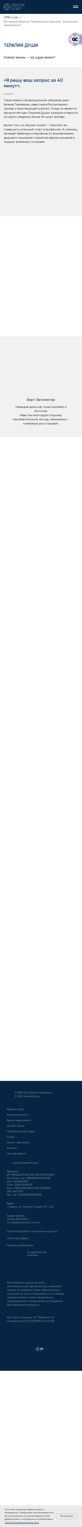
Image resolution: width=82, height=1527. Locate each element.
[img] (9, 1328)
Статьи (11, 1137)
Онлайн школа (15, 1126)
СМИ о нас (11, 17)
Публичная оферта (18, 1238)
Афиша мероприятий (19, 1120)
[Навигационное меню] (75, 7)
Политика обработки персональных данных (32, 1231)
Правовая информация (20, 1245)
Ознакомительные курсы (21, 1131)
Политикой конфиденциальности (22, 1522)
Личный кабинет (16, 1154)
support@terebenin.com (25, 1163)
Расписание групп (17, 1115)
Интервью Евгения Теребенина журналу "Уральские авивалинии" (41, 23)
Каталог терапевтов (18, 1142)
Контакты (12, 1148)
